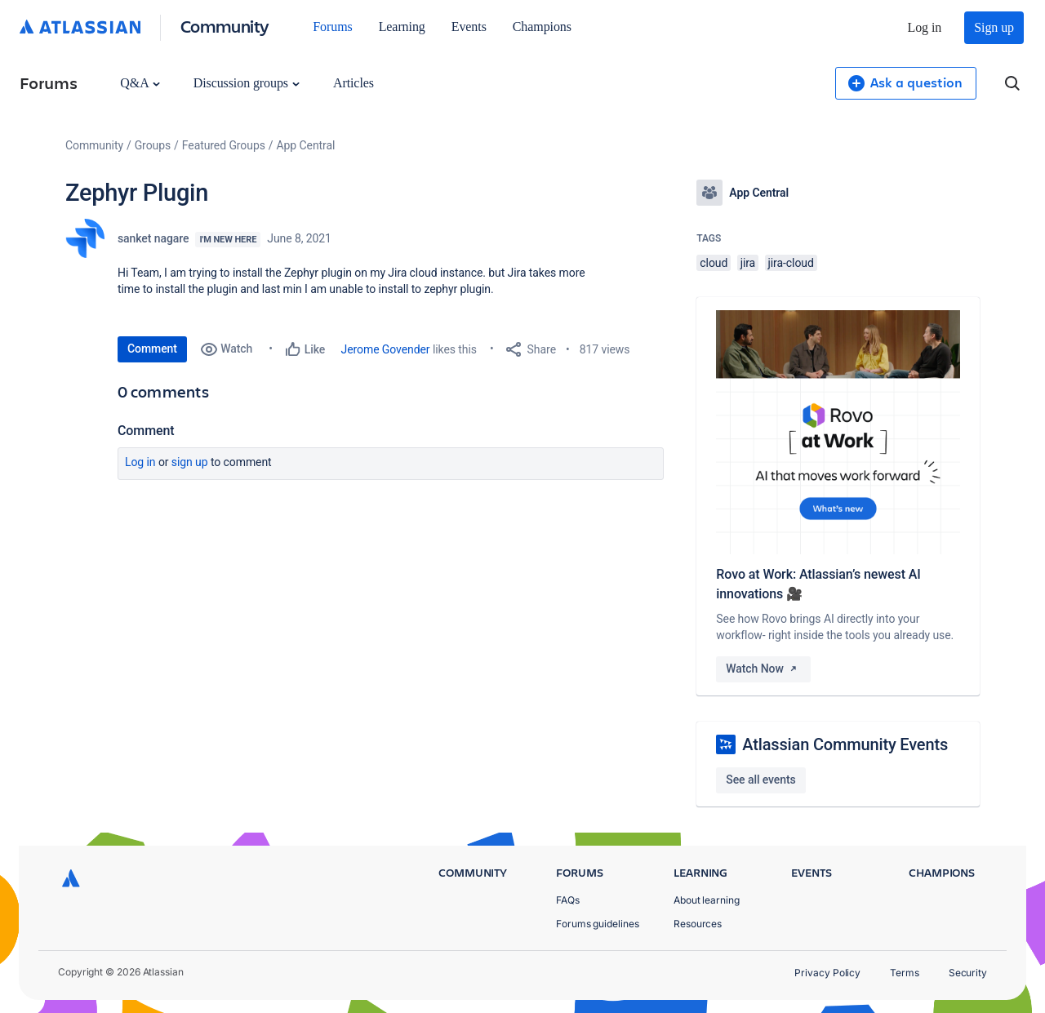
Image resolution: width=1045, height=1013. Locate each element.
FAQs (568, 900)
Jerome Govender (385, 349)
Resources (698, 923)
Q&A (139, 83)
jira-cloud (791, 262)
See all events (760, 779)
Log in (925, 27)
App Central (306, 145)
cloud (713, 262)
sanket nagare (153, 238)
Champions (542, 26)
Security (968, 972)
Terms (904, 972)
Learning (402, 26)
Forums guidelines (597, 923)
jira (748, 262)
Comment (152, 348)
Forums (332, 26)
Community (224, 26)
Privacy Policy (827, 972)
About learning (707, 900)
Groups (153, 145)
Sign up (994, 27)
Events (469, 26)
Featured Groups (223, 145)
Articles (353, 83)
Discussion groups (246, 83)
